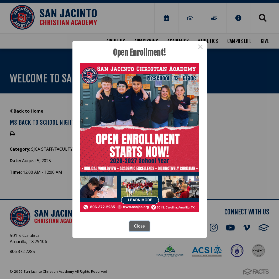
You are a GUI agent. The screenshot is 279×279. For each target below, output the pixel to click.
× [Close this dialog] (200, 47)
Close (139, 226)
